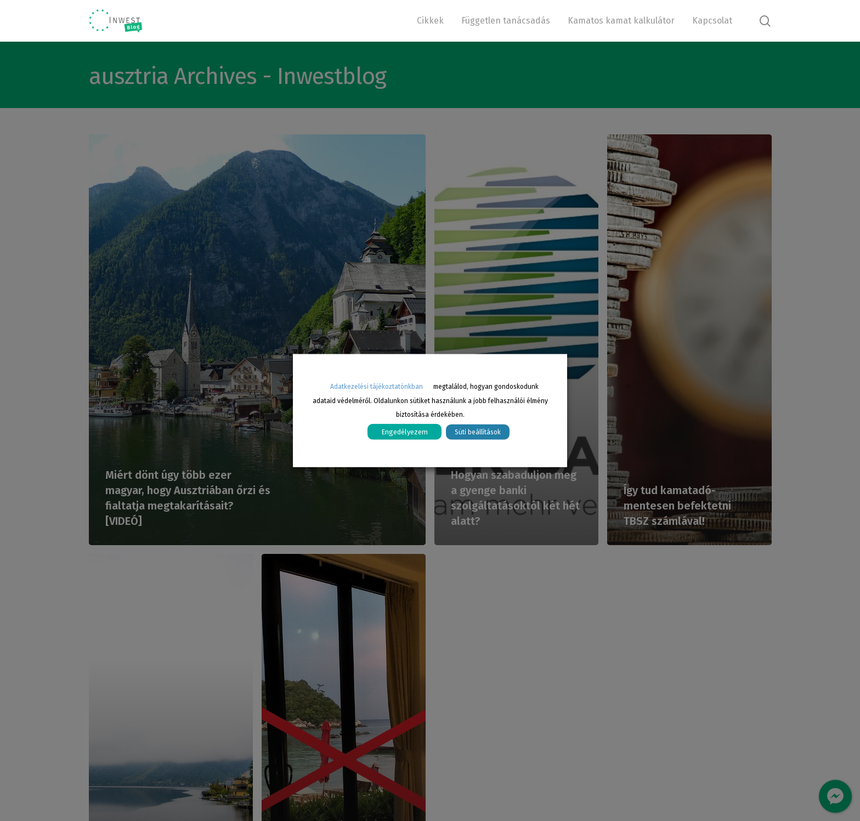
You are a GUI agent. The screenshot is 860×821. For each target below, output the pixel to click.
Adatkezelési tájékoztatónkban (376, 386)
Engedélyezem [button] (404, 432)
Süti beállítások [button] (478, 432)
